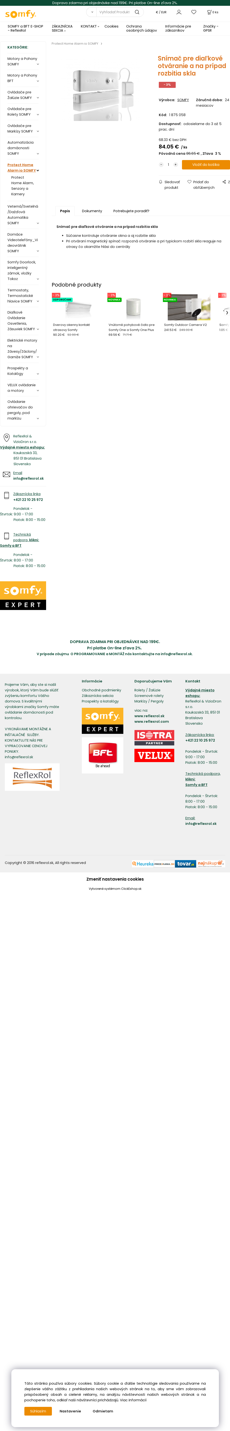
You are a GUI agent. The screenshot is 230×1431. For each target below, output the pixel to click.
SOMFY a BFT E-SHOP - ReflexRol (25, 28)
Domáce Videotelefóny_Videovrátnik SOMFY (22, 242)
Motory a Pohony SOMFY (22, 61)
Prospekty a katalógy (100, 701)
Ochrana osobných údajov (141, 28)
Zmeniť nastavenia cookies (115, 879)
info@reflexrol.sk (28, 478)
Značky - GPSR (210, 28)
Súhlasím (38, 1411)
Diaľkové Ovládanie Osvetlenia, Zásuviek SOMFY (21, 320)
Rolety (139, 690)
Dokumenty (92, 211)
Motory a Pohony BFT (22, 78)
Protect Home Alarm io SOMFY (21, 167)
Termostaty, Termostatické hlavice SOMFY (20, 296)
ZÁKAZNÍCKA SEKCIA (62, 28)
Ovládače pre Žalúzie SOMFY (19, 95)
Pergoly (157, 701)
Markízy (140, 701)
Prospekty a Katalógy (17, 371)
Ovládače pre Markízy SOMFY (20, 128)
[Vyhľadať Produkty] (120, 12)
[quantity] (168, 164)
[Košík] (212, 12)
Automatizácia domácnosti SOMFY (20, 148)
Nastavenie (70, 1411)
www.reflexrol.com (151, 721)
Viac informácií (133, 1400)
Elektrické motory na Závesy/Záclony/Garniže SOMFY (22, 348)
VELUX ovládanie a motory (21, 388)
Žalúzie (154, 690)
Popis (65, 211)
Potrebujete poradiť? (131, 211)
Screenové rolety (149, 695)
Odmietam (103, 1411)
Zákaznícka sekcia (97, 695)
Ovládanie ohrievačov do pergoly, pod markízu (20, 410)
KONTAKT (89, 26)
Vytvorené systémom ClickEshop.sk (115, 889)
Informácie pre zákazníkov (178, 28)
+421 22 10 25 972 (28, 499)
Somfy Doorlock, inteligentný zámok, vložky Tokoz (21, 270)
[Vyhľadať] (91, 12)
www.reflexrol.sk (149, 716)
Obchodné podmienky (101, 690)
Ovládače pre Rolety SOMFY (19, 111)
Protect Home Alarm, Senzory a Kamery (22, 185)
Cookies (111, 26)
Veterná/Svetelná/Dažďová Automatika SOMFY (22, 214)
